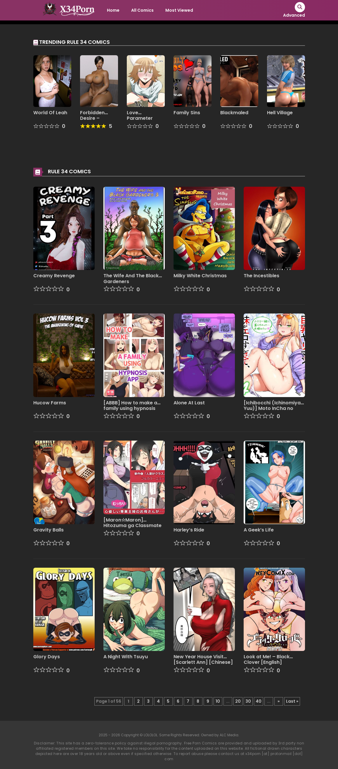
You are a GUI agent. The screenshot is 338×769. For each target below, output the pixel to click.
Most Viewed (179, 10)
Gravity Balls (48, 529)
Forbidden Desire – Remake (92, 118)
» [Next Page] (279, 701)
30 (248, 701)
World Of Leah (50, 112)
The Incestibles (261, 275)
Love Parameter (140, 115)
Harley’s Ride (189, 529)
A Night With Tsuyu (125, 656)
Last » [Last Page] (292, 701)
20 (238, 701)
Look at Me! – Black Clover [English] (267, 659)
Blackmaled (234, 112)
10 (218, 701)
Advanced (294, 15)
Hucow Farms (49, 402)
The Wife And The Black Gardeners (131, 278)
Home (113, 10)
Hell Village (280, 112)
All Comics (142, 10)
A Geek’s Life (259, 529)
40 (258, 701)
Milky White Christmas (200, 275)
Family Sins (187, 112)
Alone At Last (189, 402)
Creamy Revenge (54, 275)
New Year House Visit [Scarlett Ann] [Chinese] (203, 659)
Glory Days (46, 656)
